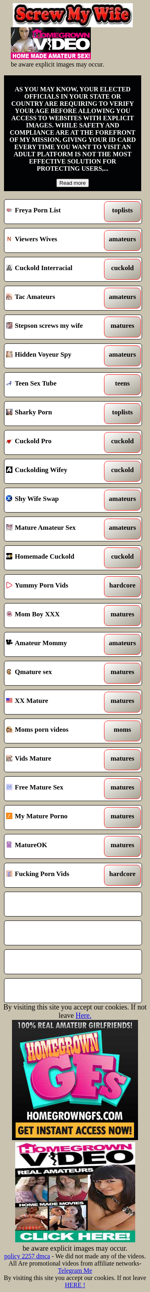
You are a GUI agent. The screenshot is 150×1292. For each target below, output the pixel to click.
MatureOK (55, 846)
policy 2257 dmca (27, 1256)
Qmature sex (55, 673)
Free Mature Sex (55, 788)
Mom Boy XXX (55, 615)
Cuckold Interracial (55, 269)
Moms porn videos (55, 731)
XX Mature (55, 702)
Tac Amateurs (55, 298)
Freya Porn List (55, 211)
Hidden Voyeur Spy (55, 355)
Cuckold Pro (55, 442)
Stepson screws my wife (55, 327)
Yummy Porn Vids (55, 586)
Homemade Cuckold (55, 557)
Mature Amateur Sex (55, 529)
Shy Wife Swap (55, 500)
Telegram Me (75, 1270)
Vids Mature (55, 759)
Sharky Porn (55, 413)
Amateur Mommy (55, 644)
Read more (73, 183)
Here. (83, 1015)
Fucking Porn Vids (55, 875)
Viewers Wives (55, 240)
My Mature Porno (55, 817)
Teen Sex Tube (55, 384)
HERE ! (75, 1285)
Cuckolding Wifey (55, 471)
